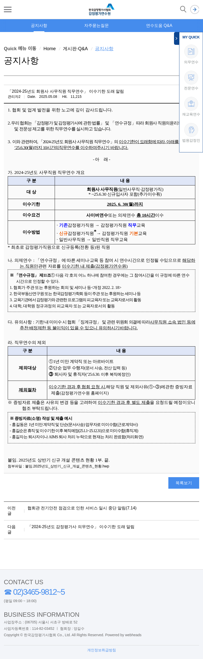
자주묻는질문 (96, 25)
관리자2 (14, 97)
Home (49, 48)
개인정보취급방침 (101, 650)
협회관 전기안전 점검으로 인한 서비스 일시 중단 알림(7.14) (82, 508)
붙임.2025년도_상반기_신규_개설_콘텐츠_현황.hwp (67, 466)
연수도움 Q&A (159, 25)
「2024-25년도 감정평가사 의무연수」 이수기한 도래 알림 (80, 527)
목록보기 (184, 483)
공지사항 (39, 25)
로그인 (194, 9)
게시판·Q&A (75, 48)
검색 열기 (183, 9)
